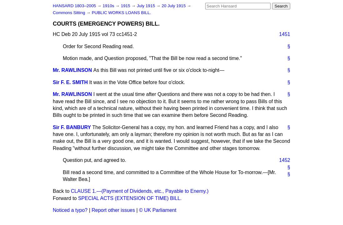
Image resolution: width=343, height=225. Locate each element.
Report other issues (113, 210)
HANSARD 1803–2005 (74, 5)
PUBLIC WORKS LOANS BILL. (121, 12)
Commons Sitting (69, 12)
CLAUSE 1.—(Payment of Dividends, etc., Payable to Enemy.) (140, 191)
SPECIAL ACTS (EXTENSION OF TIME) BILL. (130, 198)
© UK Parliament (157, 210)
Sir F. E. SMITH (70, 82)
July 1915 (146, 5)
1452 (284, 160)
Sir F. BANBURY (72, 127)
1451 (284, 34)
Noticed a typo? (70, 210)
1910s (108, 5)
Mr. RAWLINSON (72, 70)
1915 (126, 5)
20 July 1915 (174, 5)
